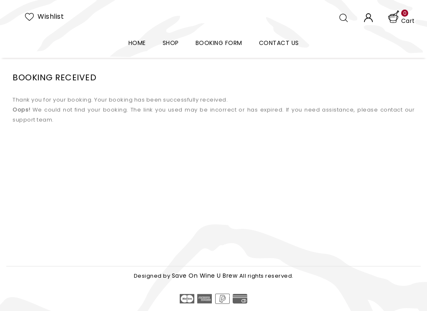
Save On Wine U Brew (205, 275)
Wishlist (51, 16)
